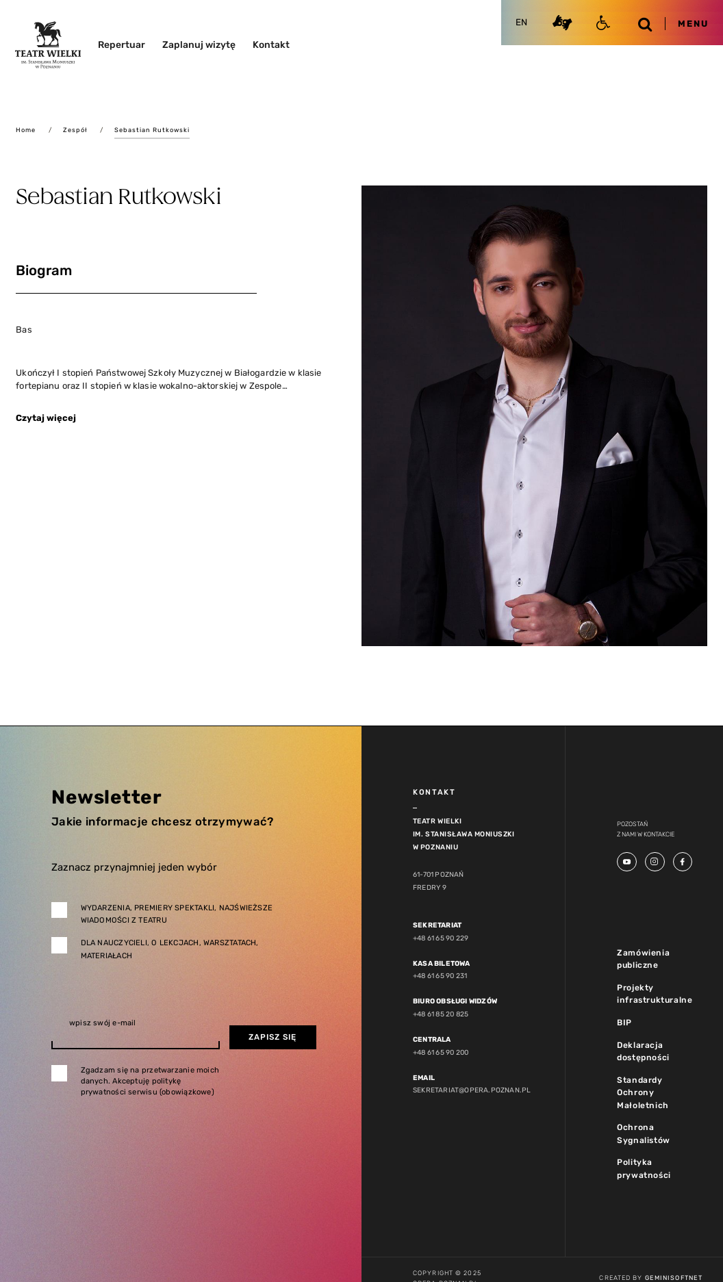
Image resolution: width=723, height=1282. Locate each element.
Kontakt (271, 44)
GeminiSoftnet (673, 1277)
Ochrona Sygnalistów (643, 1134)
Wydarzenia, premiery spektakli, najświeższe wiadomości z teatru (177, 914)
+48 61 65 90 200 (440, 1052)
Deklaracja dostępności (643, 1051)
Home (26, 129)
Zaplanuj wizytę (199, 44)
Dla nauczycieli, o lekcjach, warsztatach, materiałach (170, 949)
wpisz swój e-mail (102, 1023)
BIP (624, 1022)
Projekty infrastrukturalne (654, 994)
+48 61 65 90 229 (440, 938)
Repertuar (121, 44)
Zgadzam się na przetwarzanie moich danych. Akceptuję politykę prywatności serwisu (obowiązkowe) (150, 1081)
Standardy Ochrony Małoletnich (643, 1092)
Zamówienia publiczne (643, 959)
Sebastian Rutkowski (152, 129)
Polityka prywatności (644, 1168)
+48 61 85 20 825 (440, 1014)
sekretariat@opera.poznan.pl (472, 1090)
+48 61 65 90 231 (440, 975)
